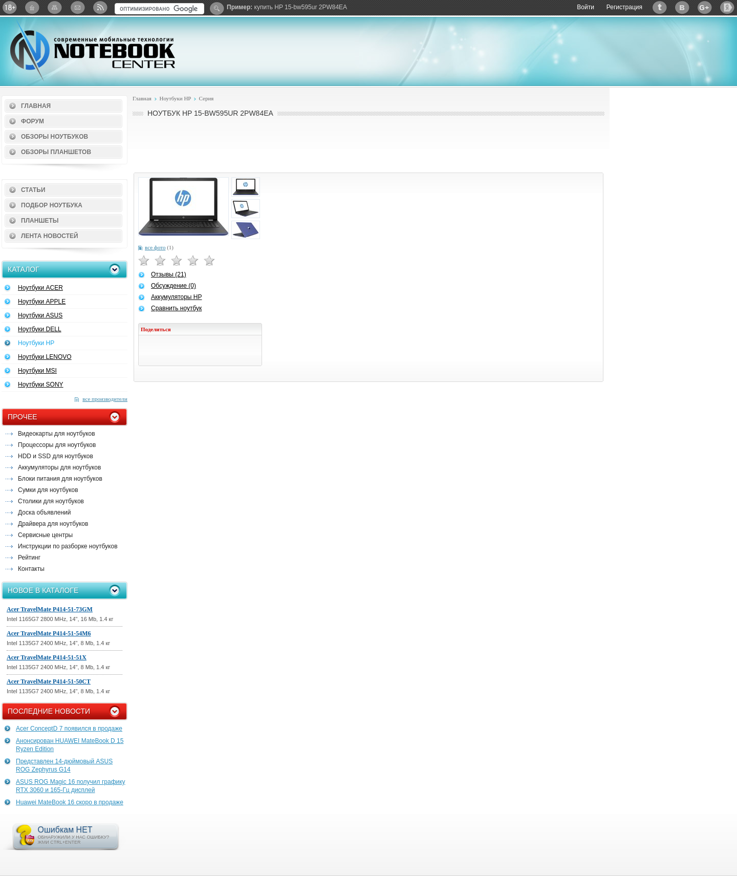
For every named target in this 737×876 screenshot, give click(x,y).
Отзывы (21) (168, 274)
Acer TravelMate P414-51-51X (46, 657)
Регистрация (624, 7)
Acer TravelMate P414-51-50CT (49, 681)
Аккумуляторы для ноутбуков (59, 467)
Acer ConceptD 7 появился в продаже (69, 728)
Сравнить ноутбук (176, 308)
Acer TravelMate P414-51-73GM (50, 609)
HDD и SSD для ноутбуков (55, 456)
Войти (585, 7)
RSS (99, 7)
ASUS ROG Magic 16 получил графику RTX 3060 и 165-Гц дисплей (70, 786)
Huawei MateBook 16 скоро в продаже (69, 802)
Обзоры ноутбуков (54, 136)
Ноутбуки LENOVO (45, 356)
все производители (104, 399)
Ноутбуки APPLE (42, 301)
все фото (155, 247)
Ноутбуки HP (36, 343)
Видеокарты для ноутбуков (56, 433)
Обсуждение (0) (173, 285)
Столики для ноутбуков (51, 501)
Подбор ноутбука (51, 205)
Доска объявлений (44, 512)
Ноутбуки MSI (37, 370)
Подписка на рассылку (77, 7)
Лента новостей (49, 236)
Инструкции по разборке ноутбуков (68, 546)
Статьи (33, 190)
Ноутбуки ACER (40, 287)
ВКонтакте (682, 7)
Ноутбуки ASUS (40, 315)
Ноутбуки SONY (40, 384)
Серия (206, 98)
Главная (36, 106)
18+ (9, 7)
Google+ (704, 7)
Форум (32, 121)
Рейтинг (29, 557)
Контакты (31, 568)
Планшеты (40, 220)
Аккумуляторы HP (176, 297)
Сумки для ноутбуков (48, 490)
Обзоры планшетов (56, 152)
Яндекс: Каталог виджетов (727, 7)
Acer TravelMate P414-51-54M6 (49, 633)
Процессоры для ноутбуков (57, 444)
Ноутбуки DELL (39, 329)
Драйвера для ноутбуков (53, 523)
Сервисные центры (45, 535)
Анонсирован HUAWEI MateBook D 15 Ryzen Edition (69, 745)
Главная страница (32, 7)
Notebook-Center (92, 50)
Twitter (659, 7)
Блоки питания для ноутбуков (60, 478)
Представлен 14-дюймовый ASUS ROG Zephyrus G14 (64, 765)
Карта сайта (54, 7)
